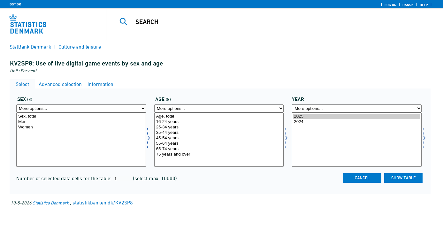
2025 (356, 116)
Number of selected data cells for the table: (64, 178)
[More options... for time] (357, 108)
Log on (390, 5)
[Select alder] (219, 139)
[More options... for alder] (219, 108)
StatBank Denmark (30, 47)
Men (81, 122)
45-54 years (219, 138)
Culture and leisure (79, 47)
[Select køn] (81, 139)
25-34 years (219, 127)
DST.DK (15, 4)
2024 (356, 122)
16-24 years (219, 122)
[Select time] (357, 139)
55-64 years (219, 143)
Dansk (408, 5)
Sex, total (81, 116)
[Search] (266, 21)
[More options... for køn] (81, 108)
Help (424, 5)
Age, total (219, 116)
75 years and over (219, 154)
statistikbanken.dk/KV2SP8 (103, 202)
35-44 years (219, 132)
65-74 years (219, 149)
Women (81, 127)
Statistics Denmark (51, 202)
